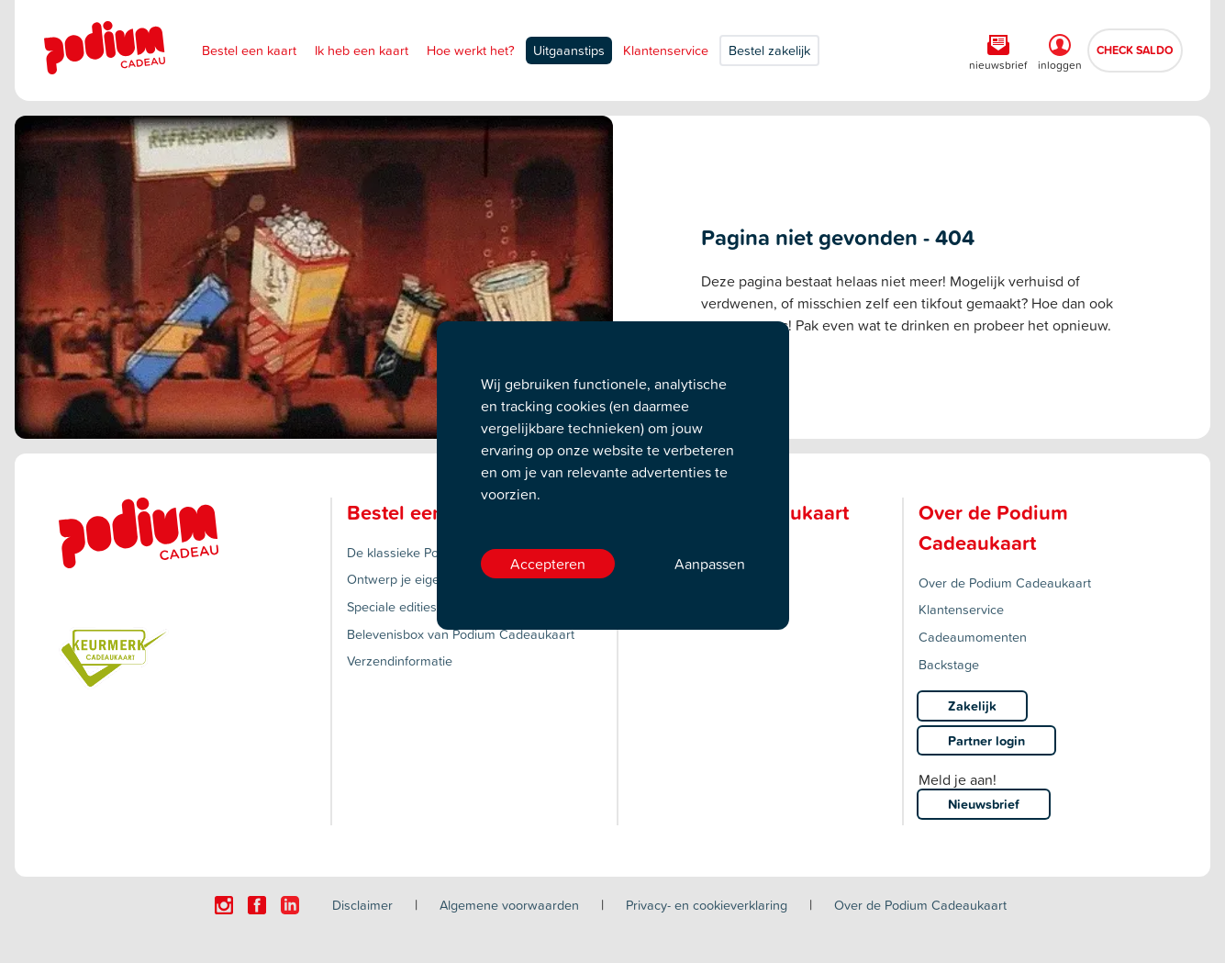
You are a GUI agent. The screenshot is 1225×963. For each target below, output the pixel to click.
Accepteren (547, 564)
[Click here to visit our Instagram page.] (224, 905)
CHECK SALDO (1135, 49)
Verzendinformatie (399, 660)
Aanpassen (709, 564)
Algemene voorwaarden (509, 904)
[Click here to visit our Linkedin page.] (290, 905)
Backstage (949, 664)
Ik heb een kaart (361, 50)
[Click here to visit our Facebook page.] (257, 905)
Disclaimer (362, 904)
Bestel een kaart (249, 50)
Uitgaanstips (569, 50)
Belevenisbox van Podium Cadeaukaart (460, 634)
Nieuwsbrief (983, 803)
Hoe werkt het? (471, 50)
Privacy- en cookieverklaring (706, 904)
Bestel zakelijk (769, 50)
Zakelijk (972, 705)
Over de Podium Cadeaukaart (1005, 582)
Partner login (986, 740)
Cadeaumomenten (973, 636)
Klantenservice (665, 50)
